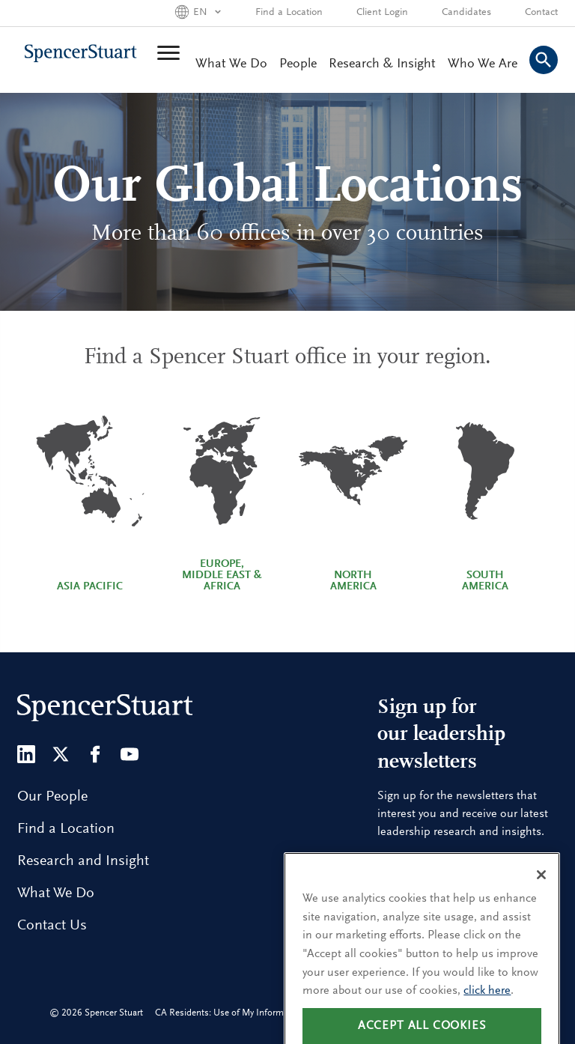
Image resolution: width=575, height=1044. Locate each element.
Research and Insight (83, 861)
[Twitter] (61, 754)
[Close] (541, 893)
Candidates (466, 12)
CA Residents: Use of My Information (229, 1013)
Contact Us (52, 925)
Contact (541, 12)
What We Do (231, 64)
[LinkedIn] (26, 754)
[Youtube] (130, 754)
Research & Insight (382, 64)
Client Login (382, 12)
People (298, 64)
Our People (52, 796)
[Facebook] (95, 754)
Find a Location (289, 12)
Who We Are (482, 64)
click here (487, 1010)
